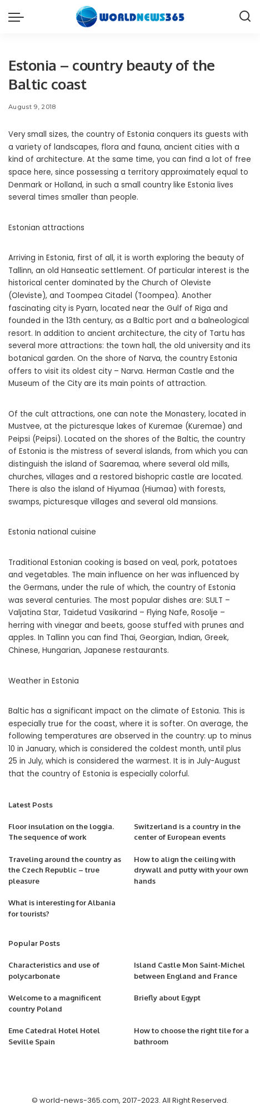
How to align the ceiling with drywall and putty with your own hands (191, 870)
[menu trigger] (18, 16)
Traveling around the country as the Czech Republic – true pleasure (64, 870)
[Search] (245, 16)
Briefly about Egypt (167, 997)
